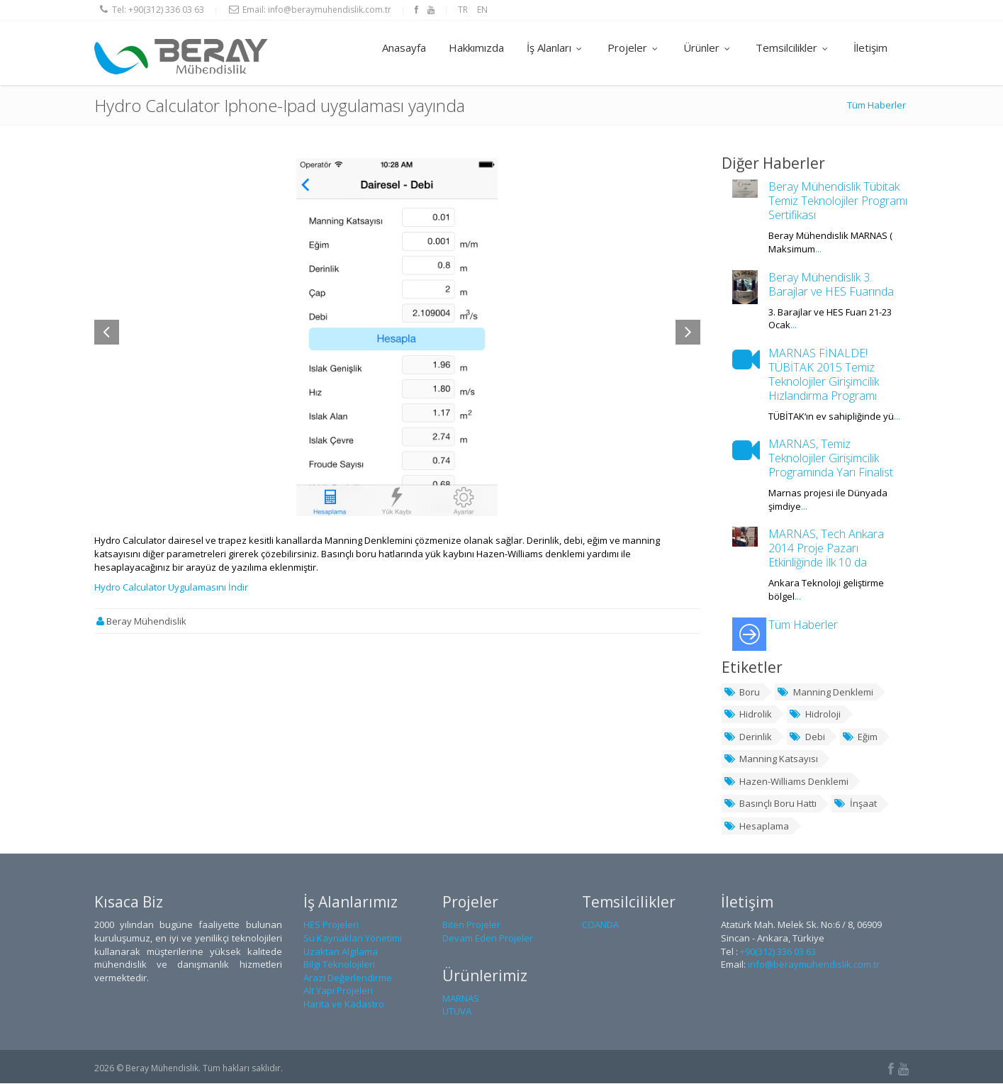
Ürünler (708, 47)
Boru (742, 692)
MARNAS (460, 998)
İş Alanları (556, 47)
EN (482, 10)
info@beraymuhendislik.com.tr (329, 10)
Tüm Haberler (876, 105)
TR (463, 10)
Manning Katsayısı (771, 759)
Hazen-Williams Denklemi (786, 781)
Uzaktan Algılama (340, 951)
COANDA (600, 925)
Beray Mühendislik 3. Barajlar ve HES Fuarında (831, 284)
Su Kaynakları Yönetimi (352, 938)
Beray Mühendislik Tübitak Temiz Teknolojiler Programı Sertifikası (837, 201)
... (818, 249)
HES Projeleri (331, 925)
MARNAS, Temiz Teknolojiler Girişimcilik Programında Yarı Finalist (830, 459)
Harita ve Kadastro (343, 1004)
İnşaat (855, 804)
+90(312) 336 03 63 (166, 10)
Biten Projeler (471, 925)
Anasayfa (404, 47)
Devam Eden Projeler (487, 938)
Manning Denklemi (825, 692)
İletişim (870, 47)
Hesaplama (757, 826)
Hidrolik (748, 714)
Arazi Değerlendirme (347, 977)
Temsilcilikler (793, 47)
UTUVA (456, 1011)
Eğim (860, 736)
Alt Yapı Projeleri (338, 991)
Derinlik (748, 736)
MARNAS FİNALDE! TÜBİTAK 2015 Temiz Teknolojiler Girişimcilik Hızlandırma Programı (823, 374)
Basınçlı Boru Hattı (770, 804)
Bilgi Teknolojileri (339, 965)
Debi (807, 736)
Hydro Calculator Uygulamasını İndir (171, 587)
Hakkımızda (476, 47)
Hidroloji (815, 714)
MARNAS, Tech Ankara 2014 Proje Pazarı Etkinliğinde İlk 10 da (826, 549)
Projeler (634, 47)
